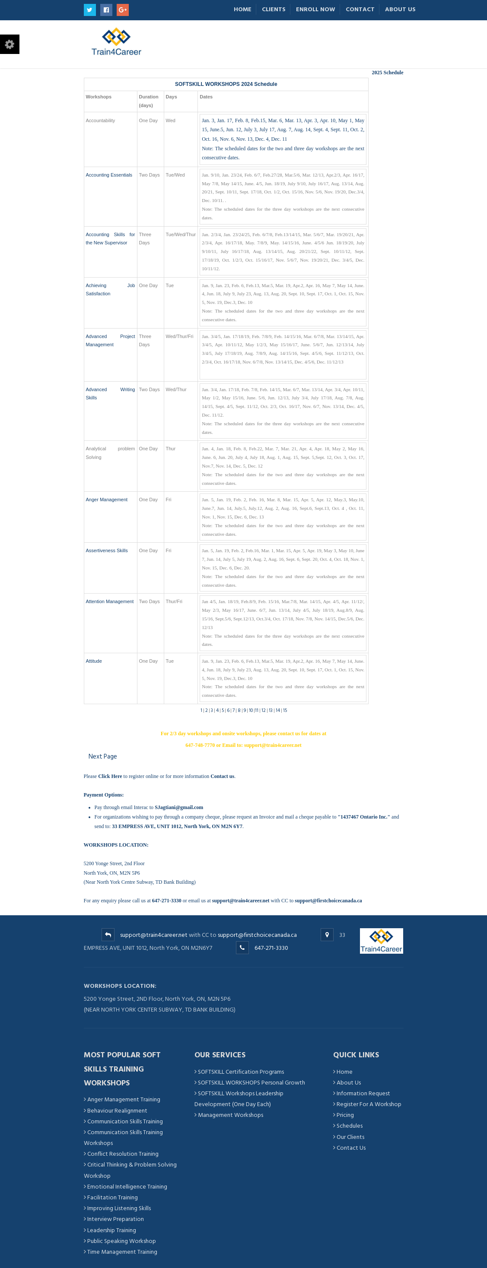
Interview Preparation (115, 1219)
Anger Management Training (123, 1099)
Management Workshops (230, 1115)
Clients (274, 9)
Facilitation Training (112, 1197)
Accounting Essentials (109, 174)
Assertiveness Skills (107, 550)
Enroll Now (315, 9)
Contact (360, 9)
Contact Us (351, 1148)
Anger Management (107, 499)
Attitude (94, 661)
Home (242, 9)
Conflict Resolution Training (123, 1154)
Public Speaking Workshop (121, 1241)
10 (251, 711)
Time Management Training (122, 1252)
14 (278, 711)
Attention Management (110, 601)
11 (256, 711)
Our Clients (350, 1137)
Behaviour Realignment (117, 1111)
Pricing (345, 1115)
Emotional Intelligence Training (127, 1187)
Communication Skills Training (125, 1121)
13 (271, 711)
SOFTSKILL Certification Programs (241, 1072)
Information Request (363, 1093)
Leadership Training (111, 1230)
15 (285, 711)
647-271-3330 (271, 948)
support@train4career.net (154, 935)
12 (263, 711)
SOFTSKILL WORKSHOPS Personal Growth (251, 1083)
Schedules (350, 1126)
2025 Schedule (387, 73)
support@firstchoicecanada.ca (257, 935)
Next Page (103, 756)
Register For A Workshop (369, 1104)
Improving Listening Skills (119, 1208)
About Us (400, 9)
